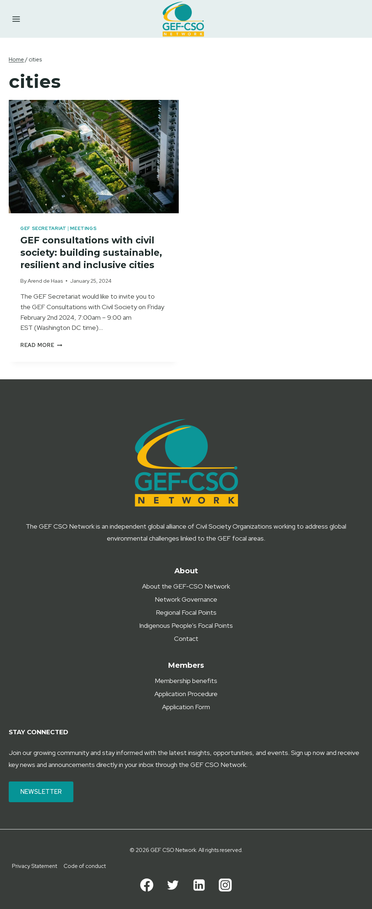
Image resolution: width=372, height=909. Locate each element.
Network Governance (186, 599)
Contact (186, 638)
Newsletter (41, 792)
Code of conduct (85, 866)
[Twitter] (173, 885)
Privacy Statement (34, 866)
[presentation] (94, 156)
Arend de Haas (45, 280)
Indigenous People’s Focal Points (186, 625)
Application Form (186, 707)
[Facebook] (147, 885)
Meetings (83, 228)
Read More (41, 345)
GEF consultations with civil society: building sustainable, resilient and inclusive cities (92, 252)
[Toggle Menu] (16, 19)
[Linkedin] (199, 885)
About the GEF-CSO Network (186, 586)
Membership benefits (186, 680)
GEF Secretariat (43, 228)
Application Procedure (186, 694)
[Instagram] (225, 885)
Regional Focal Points (186, 612)
